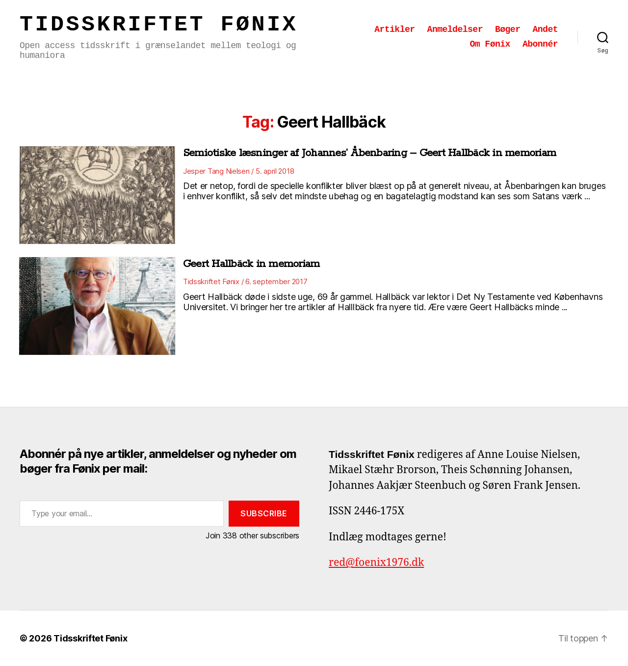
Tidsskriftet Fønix (159, 25)
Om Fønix (490, 44)
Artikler (394, 29)
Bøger (508, 29)
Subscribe (264, 513)
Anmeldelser (455, 29)
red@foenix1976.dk (376, 562)
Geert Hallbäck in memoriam (251, 264)
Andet (545, 29)
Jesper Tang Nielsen (216, 171)
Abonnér (540, 44)
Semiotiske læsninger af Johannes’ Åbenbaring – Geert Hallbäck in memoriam (369, 153)
